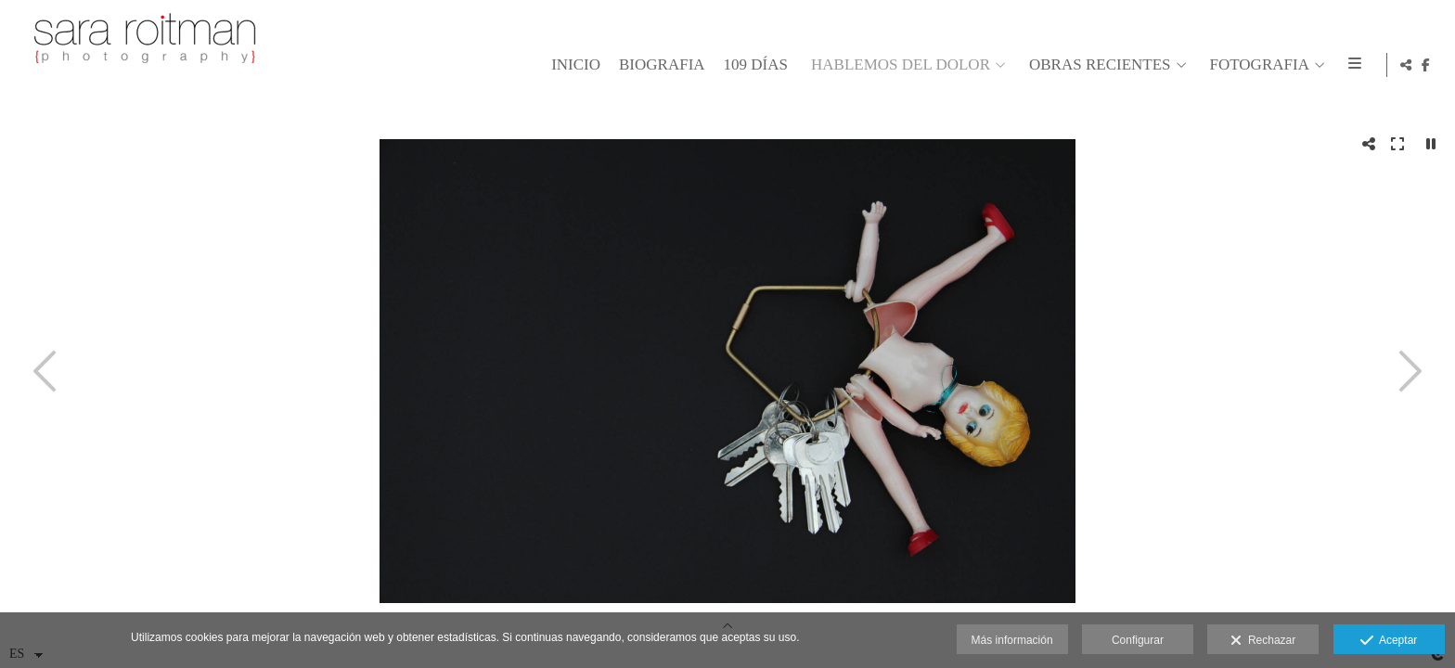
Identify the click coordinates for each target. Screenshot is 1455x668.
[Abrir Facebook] (1426, 65)
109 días (753, 65)
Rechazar (1262, 641)
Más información (1012, 640)
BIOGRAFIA (659, 65)
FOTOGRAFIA (1257, 65)
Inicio (573, 65)
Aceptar (1388, 641)
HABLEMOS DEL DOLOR (897, 65)
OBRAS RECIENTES (1097, 65)
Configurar (1138, 640)
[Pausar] (1431, 144)
